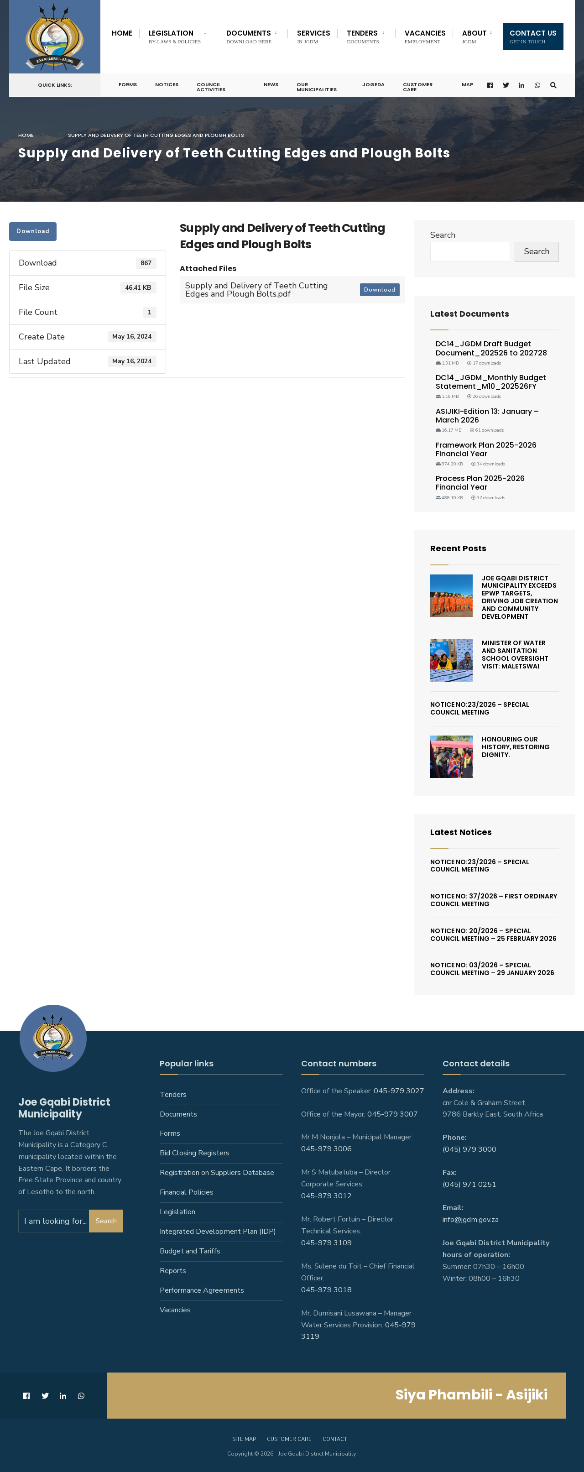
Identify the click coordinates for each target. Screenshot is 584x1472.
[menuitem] (178, 35)
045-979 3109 (326, 1243)
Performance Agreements (202, 1290)
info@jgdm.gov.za (471, 1220)
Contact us (533, 36)
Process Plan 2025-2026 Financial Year (480, 482)
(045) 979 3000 (469, 1149)
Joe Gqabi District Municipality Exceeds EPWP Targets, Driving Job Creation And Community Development (520, 597)
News (271, 84)
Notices (166, 84)
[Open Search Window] (553, 85)
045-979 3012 (326, 1196)
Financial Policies (187, 1192)
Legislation (175, 36)
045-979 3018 (326, 1290)
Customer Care (418, 87)
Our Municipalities (317, 87)
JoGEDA (373, 84)
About (474, 36)
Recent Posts (458, 548)
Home (122, 33)
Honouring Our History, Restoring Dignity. (516, 747)
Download (32, 231)
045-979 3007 (392, 1114)
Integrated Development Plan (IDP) (218, 1232)
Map (467, 84)
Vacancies (425, 36)
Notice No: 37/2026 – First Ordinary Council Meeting (493, 900)
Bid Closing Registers (194, 1153)
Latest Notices (461, 832)
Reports (173, 1271)
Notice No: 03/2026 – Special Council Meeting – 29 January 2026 (492, 968)
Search (442, 235)
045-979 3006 (326, 1149)
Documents (248, 36)
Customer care (289, 1439)
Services (313, 36)
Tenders (363, 36)
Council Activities (211, 87)
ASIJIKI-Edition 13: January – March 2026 (487, 415)
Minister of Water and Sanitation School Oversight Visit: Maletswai (515, 654)
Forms (128, 84)
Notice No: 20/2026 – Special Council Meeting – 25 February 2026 (493, 934)
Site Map (244, 1439)
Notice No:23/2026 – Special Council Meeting (479, 708)
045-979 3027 (399, 1091)
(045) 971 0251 (469, 1185)
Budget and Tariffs (190, 1251)
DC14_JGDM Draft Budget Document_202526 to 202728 (491, 348)
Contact (335, 1439)
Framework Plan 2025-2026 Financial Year (486, 449)
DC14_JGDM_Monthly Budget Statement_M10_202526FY (491, 381)
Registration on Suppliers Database (217, 1173)
